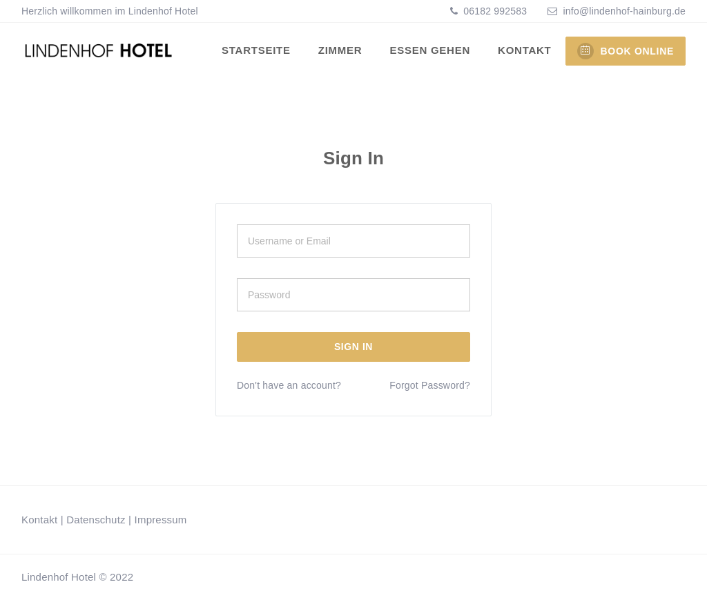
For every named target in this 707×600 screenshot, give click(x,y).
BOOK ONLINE (625, 51)
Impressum (161, 519)
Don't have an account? (289, 385)
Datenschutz (96, 519)
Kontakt (524, 50)
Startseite (256, 50)
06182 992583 (494, 11)
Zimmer (340, 50)
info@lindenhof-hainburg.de (624, 11)
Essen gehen (429, 50)
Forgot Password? (429, 385)
